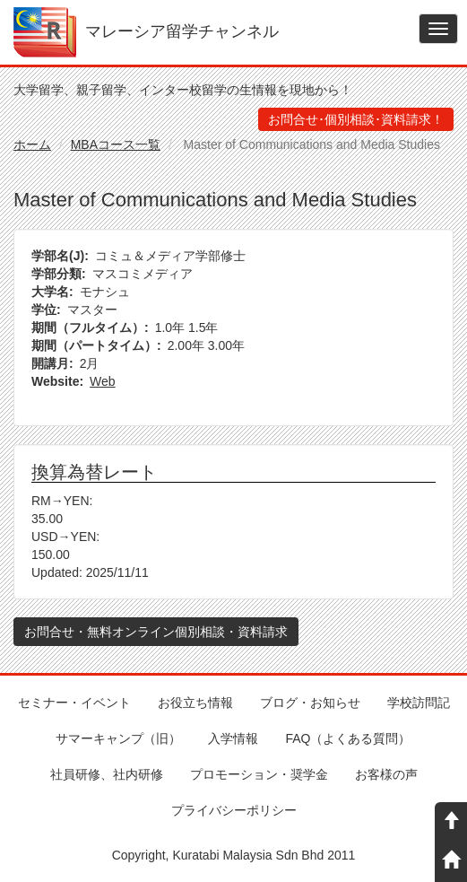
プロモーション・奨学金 (259, 774)
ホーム (32, 144)
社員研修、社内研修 (106, 774)
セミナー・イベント (74, 702)
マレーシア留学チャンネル (182, 31)
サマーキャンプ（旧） (118, 738)
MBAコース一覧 (115, 144)
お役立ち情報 (195, 702)
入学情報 (233, 738)
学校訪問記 (418, 702)
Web (103, 381)
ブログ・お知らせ (310, 702)
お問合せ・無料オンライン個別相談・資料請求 (156, 631)
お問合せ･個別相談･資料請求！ (356, 119)
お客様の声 (386, 774)
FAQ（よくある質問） (348, 738)
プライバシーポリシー (234, 810)
